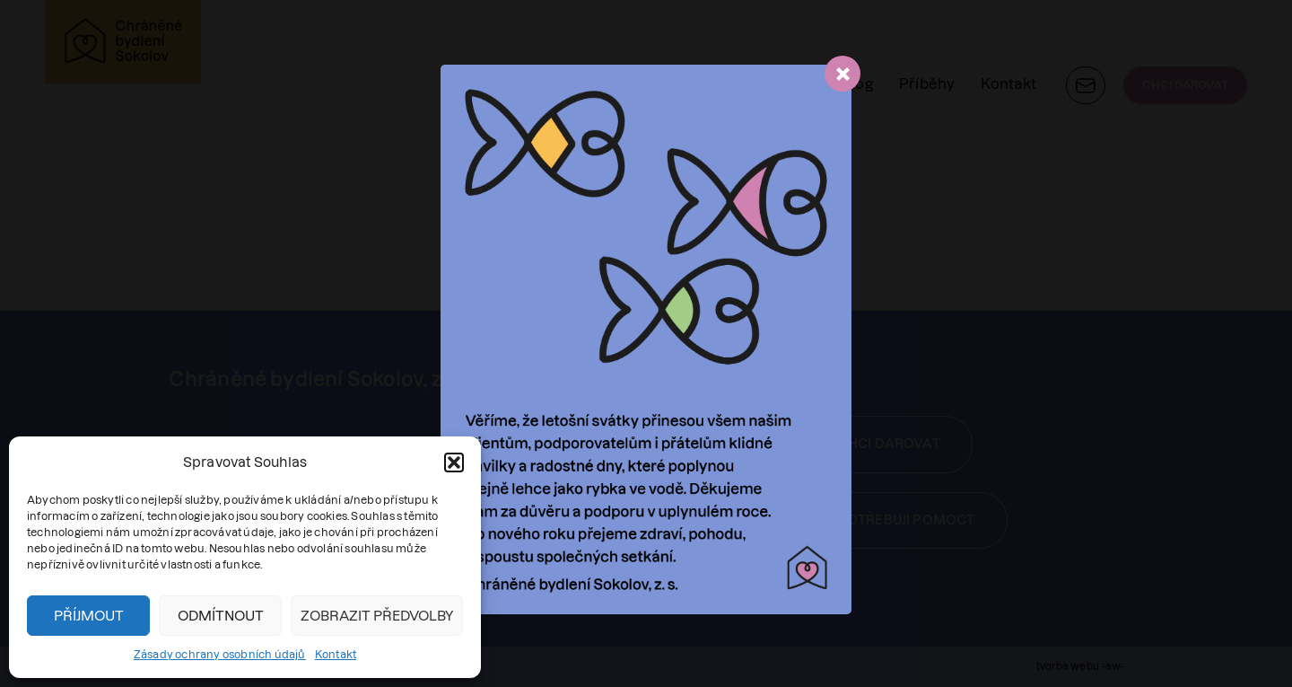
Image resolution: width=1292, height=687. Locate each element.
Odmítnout (221, 615)
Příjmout (89, 615)
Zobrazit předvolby (377, 615)
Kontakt (335, 654)
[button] (454, 462)
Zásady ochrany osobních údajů (220, 654)
